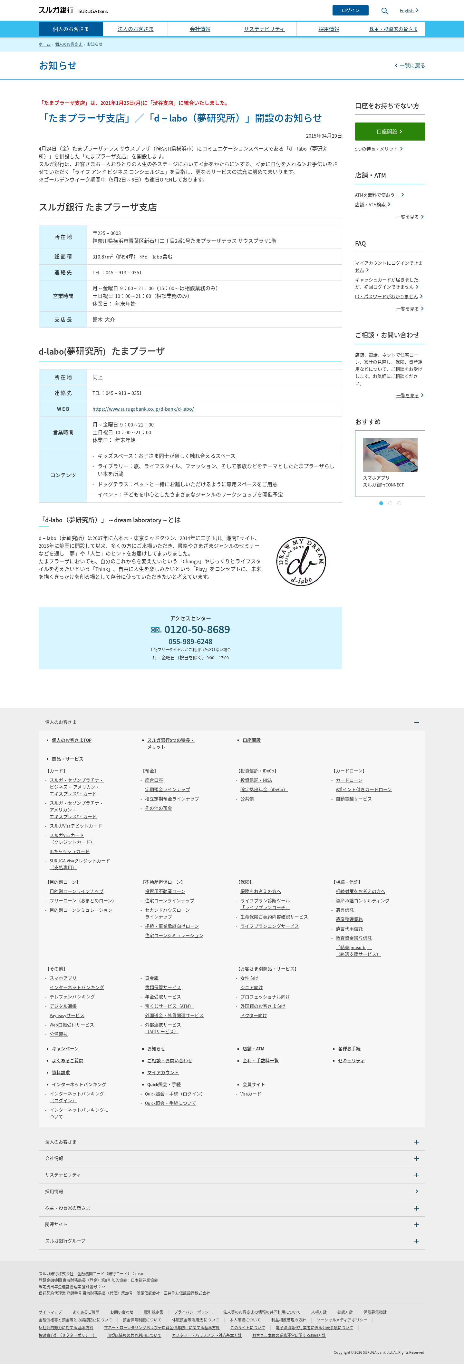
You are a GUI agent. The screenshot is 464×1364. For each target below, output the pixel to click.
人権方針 (319, 1312)
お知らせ (156, 1049)
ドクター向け (253, 1015)
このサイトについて (247, 1327)
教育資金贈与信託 (354, 938)
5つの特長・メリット (376, 149)
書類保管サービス (163, 987)
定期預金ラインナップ (167, 789)
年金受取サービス (163, 997)
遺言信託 (345, 910)
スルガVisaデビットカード (76, 826)
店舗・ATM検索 (370, 205)
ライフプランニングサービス (269, 926)
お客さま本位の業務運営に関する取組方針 (289, 1335)
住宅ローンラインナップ (169, 901)
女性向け (249, 978)
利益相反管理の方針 (288, 1320)
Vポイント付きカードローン (364, 789)
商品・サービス (67, 759)
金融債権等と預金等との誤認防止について (75, 1320)
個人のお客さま (71, 29)
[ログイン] (351, 10)
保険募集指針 (375, 1312)
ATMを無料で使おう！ (377, 195)
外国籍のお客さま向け (262, 1006)
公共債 (247, 799)
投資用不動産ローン (165, 891)
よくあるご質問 (67, 1061)
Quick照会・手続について (170, 1103)
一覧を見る (407, 217)
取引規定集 (153, 1312)
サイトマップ (50, 1312)
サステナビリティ (264, 29)
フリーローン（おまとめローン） (83, 901)
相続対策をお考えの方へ (360, 891)
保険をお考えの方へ (260, 891)
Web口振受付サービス (72, 1025)
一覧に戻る (412, 65)
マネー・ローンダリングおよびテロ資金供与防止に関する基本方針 (162, 1327)
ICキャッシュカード (70, 851)
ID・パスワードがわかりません (386, 296)
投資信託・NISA (256, 780)
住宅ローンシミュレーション (174, 935)
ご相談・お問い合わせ (169, 1061)
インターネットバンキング (77, 987)
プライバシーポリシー (193, 1312)
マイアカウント (163, 1072)
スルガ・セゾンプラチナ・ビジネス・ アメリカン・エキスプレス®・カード (77, 787)
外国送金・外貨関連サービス (174, 1015)
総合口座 (154, 780)
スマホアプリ (63, 978)
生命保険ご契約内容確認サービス (274, 917)
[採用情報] (232, 1191)
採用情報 (329, 29)
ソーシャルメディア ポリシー (342, 1320)
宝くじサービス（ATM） (169, 1006)
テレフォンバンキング (72, 997)
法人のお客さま (136, 29)
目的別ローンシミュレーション (81, 910)
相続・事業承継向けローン (172, 926)
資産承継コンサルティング (363, 901)
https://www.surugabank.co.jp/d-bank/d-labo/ (143, 409)
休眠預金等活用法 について (195, 1320)
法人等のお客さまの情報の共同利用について (262, 1312)
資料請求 (61, 1072)
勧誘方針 (345, 1312)
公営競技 (59, 1034)
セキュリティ (351, 1061)
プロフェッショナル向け (265, 997)
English (407, 11)
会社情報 (200, 29)
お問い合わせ (121, 1312)
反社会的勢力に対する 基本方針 (66, 1327)
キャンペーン (65, 1049)
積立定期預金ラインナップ (172, 799)
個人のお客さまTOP (72, 740)
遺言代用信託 (349, 929)
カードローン (349, 780)
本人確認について (245, 1320)
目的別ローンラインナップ (76, 891)
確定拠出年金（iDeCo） (264, 789)
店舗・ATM (253, 1049)
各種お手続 (349, 1049)
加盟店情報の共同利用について (134, 1335)
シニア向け (251, 987)
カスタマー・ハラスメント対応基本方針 (207, 1335)
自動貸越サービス (354, 799)
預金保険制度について (142, 1320)
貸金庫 (152, 978)
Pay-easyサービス (67, 1015)
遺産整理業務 (349, 919)
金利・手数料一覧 (261, 1061)
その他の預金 (158, 808)
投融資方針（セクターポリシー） (68, 1335)
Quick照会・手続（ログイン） (175, 1094)
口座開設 (387, 131)
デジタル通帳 (63, 1006)
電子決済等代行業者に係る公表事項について (314, 1327)
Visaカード (250, 1094)
